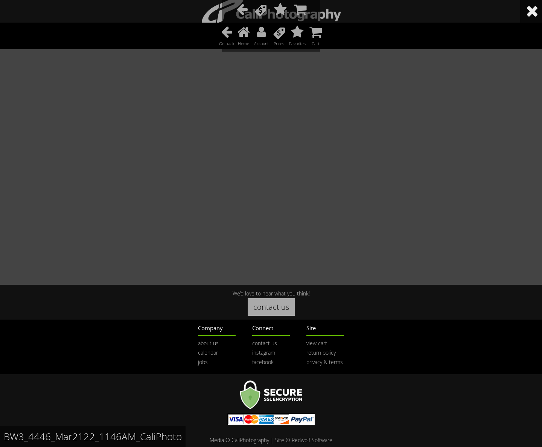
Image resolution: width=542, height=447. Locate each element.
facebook (263, 362)
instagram (263, 352)
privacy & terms (324, 362)
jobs (203, 362)
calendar (208, 352)
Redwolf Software (312, 440)
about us (208, 343)
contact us (271, 307)
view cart (316, 343)
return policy (321, 352)
